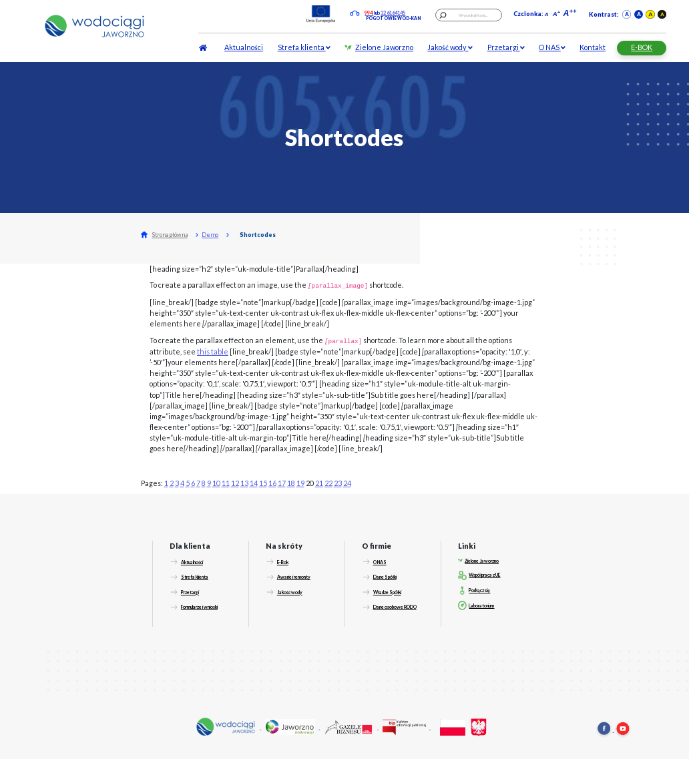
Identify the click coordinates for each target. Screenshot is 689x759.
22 (328, 483)
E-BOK (641, 47)
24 (347, 483)
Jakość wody (450, 47)
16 (272, 483)
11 (226, 483)
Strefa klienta (304, 47)
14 (254, 483)
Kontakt (593, 47)
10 (216, 483)
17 (282, 483)
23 (338, 483)
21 (319, 483)
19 (300, 483)
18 (291, 483)
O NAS (552, 47)
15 (263, 483)
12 (235, 483)
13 (244, 483)
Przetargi (506, 47)
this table (212, 351)
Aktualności (243, 47)
